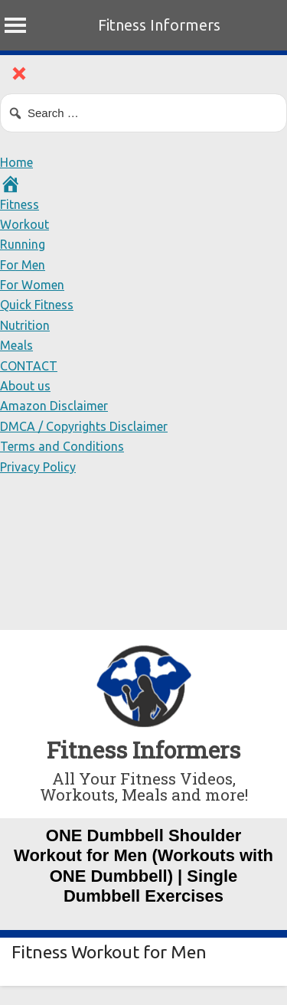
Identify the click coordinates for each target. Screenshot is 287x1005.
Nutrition (25, 325)
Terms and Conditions (62, 446)
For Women (32, 285)
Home (16, 162)
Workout (24, 224)
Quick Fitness (36, 305)
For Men (22, 265)
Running (22, 244)
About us (25, 386)
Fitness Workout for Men (109, 951)
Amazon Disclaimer (54, 406)
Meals (16, 345)
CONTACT (28, 366)
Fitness (19, 204)
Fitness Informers (159, 25)
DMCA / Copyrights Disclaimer (84, 426)
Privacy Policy (38, 467)
